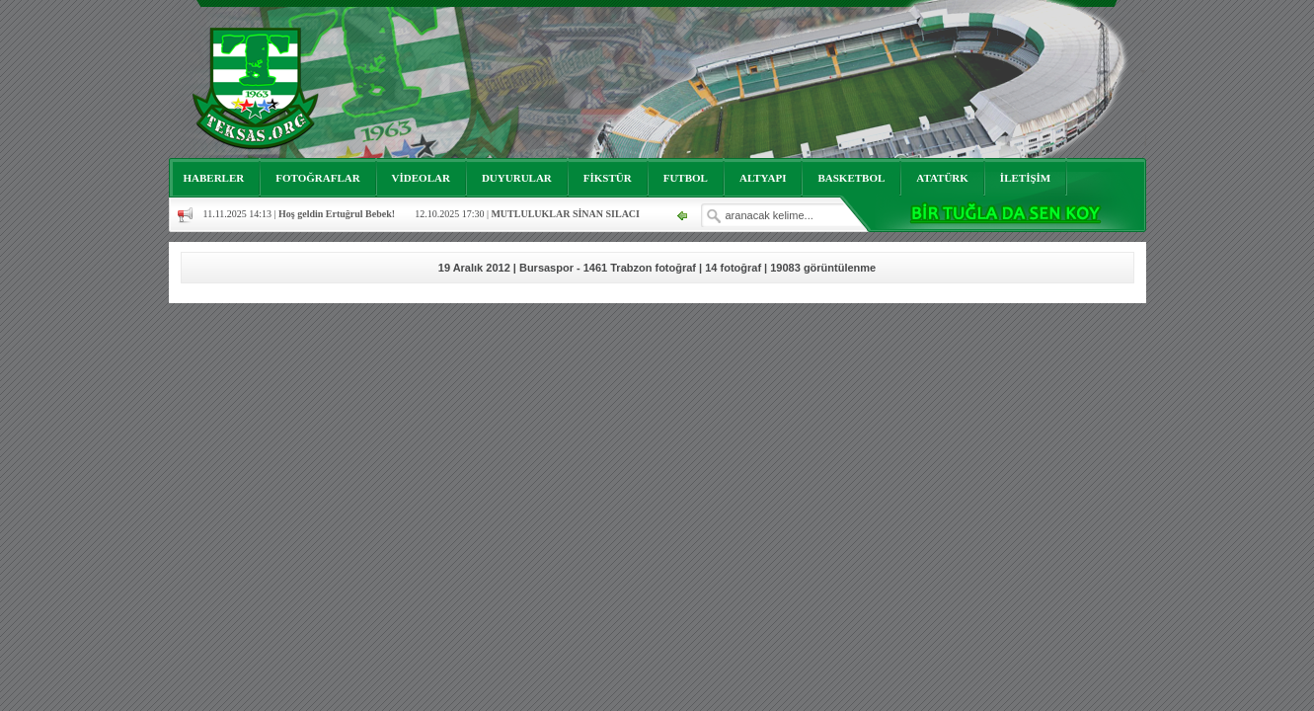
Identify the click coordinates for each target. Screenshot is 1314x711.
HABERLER (214, 178)
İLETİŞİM (1025, 178)
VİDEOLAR (421, 178)
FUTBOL (685, 178)
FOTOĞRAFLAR (317, 178)
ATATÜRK (942, 178)
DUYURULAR (517, 178)
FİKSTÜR (607, 178)
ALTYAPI (763, 178)
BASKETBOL (851, 178)
